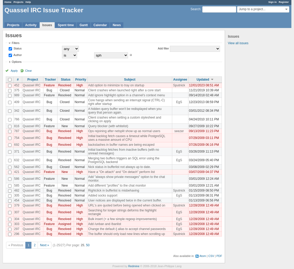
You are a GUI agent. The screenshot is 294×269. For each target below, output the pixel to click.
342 (16, 111)
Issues (47, 25)
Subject (129, 79)
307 (16, 212)
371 (16, 151)
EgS (179, 102)
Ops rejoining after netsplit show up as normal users (124, 131)
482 (16, 190)
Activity (30, 25)
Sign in (272, 2)
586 (16, 179)
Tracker (50, 79)
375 (16, 90)
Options (16, 61)
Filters (15, 42)
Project (32, 79)
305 (16, 195)
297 (16, 229)
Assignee (180, 79)
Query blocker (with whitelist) (108, 126)
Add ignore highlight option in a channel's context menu (126, 95)
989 (16, 95)
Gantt (83, 25)
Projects (19, 2)
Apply (14, 70)
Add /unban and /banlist (104, 224)
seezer (179, 131)
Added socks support (102, 195)
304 (16, 219)
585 (16, 185)
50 (87, 245)
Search (195, 9)
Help (28, 2)
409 (16, 102)
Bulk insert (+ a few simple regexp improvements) (122, 219)
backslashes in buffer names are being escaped (121, 145)
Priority (80, 79)
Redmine (133, 266)
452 (16, 85)
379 (16, 205)
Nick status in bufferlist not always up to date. (119, 167)
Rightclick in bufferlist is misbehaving (113, 190)
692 (16, 145)
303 (16, 224)
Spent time (66, 25)
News (117, 25)
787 (16, 131)
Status (17, 48)
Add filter (163, 48)
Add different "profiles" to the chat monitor (117, 185)
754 (16, 138)
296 (16, 234)
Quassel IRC (32, 85)
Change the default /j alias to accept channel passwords (127, 229)
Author (17, 55)
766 (16, 119)
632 (16, 160)
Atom (202, 255)
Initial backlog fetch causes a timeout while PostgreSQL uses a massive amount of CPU (126, 138)
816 (16, 126)
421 (16, 172)
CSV (211, 255)
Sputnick (179, 85)
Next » (44, 245)
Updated (203, 79)
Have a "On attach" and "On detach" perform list (121, 172)
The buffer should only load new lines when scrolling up (126, 234)
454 (16, 200)
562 (16, 167)
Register (284, 2)
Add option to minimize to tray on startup (116, 85)
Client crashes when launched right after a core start (124, 90)
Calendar (100, 25)
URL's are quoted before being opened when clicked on (126, 205)
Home (7, 2)
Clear (28, 70)
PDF (219, 255)
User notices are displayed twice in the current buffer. (125, 200)
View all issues (238, 43)
